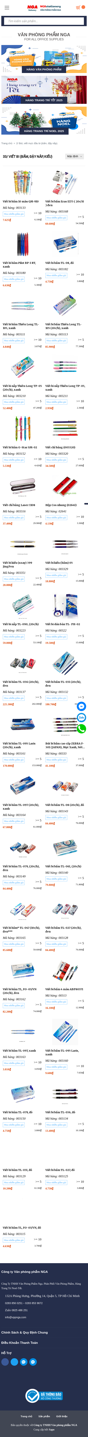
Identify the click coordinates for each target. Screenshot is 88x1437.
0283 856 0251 (13, 1303)
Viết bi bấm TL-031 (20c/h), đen (63, 683)
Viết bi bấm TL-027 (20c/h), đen (63, 929)
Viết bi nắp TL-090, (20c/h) (21, 624)
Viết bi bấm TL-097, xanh (19, 1050)
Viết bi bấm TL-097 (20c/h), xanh (21, 806)
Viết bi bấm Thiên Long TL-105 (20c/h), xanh (63, 326)
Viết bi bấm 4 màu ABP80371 (64, 989)
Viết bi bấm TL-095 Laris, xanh (62, 1052)
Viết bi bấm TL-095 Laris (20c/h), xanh (19, 745)
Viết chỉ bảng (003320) (60, 447)
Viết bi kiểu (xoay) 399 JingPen (17, 564)
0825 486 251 (20, 1310)
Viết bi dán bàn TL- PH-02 (62, 624)
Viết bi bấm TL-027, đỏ (60, 1170)
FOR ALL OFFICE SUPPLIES (44, 36)
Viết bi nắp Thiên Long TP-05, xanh (65, 387)
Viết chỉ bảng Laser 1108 (19, 505)
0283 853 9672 (34, 1303)
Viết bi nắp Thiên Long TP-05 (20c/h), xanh (22, 387)
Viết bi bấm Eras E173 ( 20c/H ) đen (64, 203)
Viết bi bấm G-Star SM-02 (20, 447)
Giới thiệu (61, 1416)
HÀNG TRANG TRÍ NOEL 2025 (44, 131)
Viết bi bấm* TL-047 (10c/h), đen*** (21, 929)
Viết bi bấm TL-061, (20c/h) (63, 866)
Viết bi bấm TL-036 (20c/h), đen (21, 683)
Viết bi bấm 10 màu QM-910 (21, 201)
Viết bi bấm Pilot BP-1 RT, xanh (19, 264)
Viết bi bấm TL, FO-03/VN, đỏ (22, 1227)
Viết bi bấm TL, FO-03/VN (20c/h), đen (19, 991)
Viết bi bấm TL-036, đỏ (60, 1112)
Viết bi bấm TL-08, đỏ (59, 263)
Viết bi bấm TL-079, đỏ (17, 1112)
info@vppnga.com (15, 1317)
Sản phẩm (44, 1416)
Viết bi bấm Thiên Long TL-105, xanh (21, 326)
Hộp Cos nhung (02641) (61, 505)
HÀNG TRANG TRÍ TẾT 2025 (43, 100)
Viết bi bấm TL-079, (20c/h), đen (21, 868)
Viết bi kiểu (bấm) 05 (59, 562)
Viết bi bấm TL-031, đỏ (17, 1170)
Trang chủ (26, 1416)
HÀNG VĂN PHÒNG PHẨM (44, 69)
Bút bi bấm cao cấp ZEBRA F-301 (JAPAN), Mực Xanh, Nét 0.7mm (64, 745)
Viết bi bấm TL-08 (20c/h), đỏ (64, 805)
